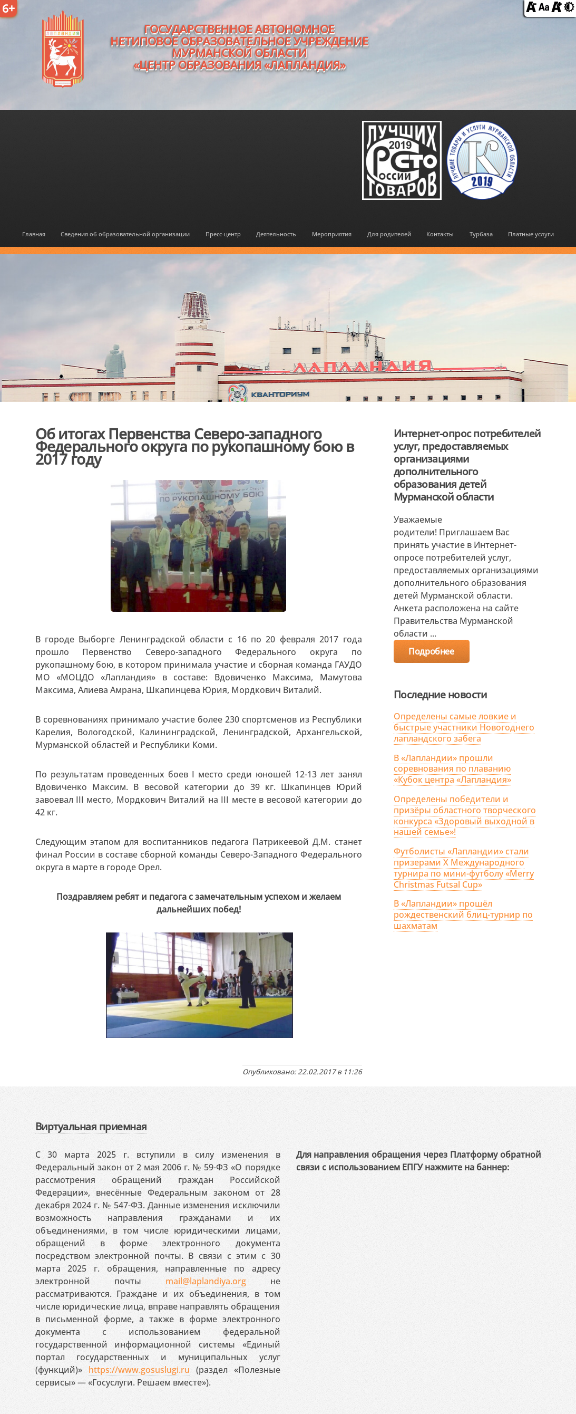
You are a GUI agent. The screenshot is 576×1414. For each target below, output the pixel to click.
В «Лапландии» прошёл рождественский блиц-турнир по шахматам (463, 914)
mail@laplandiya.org (205, 1281)
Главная (33, 234)
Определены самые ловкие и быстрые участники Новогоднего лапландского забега (464, 727)
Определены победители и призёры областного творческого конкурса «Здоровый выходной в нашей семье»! (465, 815)
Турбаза (481, 234)
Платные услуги (531, 234)
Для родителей (389, 234)
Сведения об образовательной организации (125, 234)
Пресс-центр (223, 234)
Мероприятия (332, 234)
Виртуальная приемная (91, 1126)
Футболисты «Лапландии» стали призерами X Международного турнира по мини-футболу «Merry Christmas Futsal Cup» (464, 867)
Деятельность (276, 234)
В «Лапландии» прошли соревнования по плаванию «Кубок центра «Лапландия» (452, 769)
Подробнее (431, 651)
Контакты (440, 234)
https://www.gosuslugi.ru (139, 1369)
